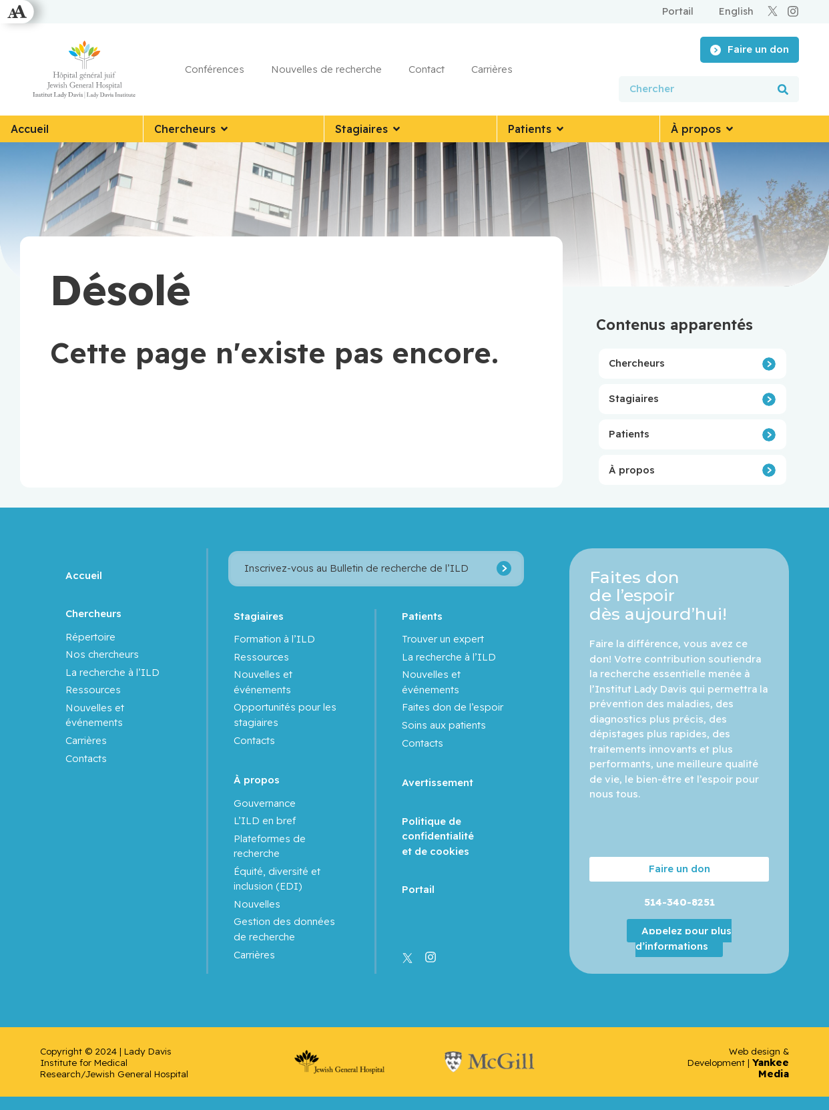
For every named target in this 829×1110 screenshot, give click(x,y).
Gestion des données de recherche (284, 929)
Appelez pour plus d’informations (683, 938)
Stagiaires (634, 398)
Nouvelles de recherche (326, 69)
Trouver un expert (443, 638)
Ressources (93, 689)
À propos (632, 470)
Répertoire (90, 636)
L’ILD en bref (265, 820)
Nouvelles (257, 904)
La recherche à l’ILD (112, 672)
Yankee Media (770, 1068)
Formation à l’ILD (274, 638)
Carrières (492, 69)
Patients (629, 433)
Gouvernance (265, 803)
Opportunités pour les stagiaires (285, 715)
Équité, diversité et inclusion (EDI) (277, 879)
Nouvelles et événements (94, 715)
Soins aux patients (444, 725)
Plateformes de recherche (270, 846)
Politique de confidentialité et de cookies (438, 836)
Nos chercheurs (102, 654)
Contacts (86, 758)
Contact (426, 69)
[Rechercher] (783, 89)
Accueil (83, 575)
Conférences (214, 69)
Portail (418, 889)
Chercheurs (637, 363)
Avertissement (437, 782)
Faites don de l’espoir (452, 707)
